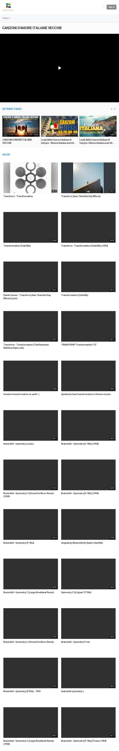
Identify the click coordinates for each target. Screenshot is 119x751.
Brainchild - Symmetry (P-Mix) (18, 543)
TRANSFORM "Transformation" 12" (79, 344)
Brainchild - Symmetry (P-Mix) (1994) (80, 493)
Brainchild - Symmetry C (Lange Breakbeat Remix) (28, 592)
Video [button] (6, 18)
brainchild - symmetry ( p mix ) (18, 443)
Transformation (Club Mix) (16, 245)
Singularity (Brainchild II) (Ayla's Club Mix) (82, 543)
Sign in (111, 7)
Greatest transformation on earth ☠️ (21, 394)
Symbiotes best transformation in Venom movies (86, 394)
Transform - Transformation (18, 196)
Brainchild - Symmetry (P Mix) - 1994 (21, 691)
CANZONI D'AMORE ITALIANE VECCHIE (32, 28)
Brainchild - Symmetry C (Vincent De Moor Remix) (28, 642)
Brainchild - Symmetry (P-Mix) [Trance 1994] (83, 741)
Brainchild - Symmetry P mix (75, 642)
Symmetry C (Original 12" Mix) (76, 592)
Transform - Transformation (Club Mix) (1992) (84, 245)
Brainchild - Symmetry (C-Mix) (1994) (80, 443)
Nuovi (6, 154)
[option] (21, 131)
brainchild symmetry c (72, 691)
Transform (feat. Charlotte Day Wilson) (81, 196)
